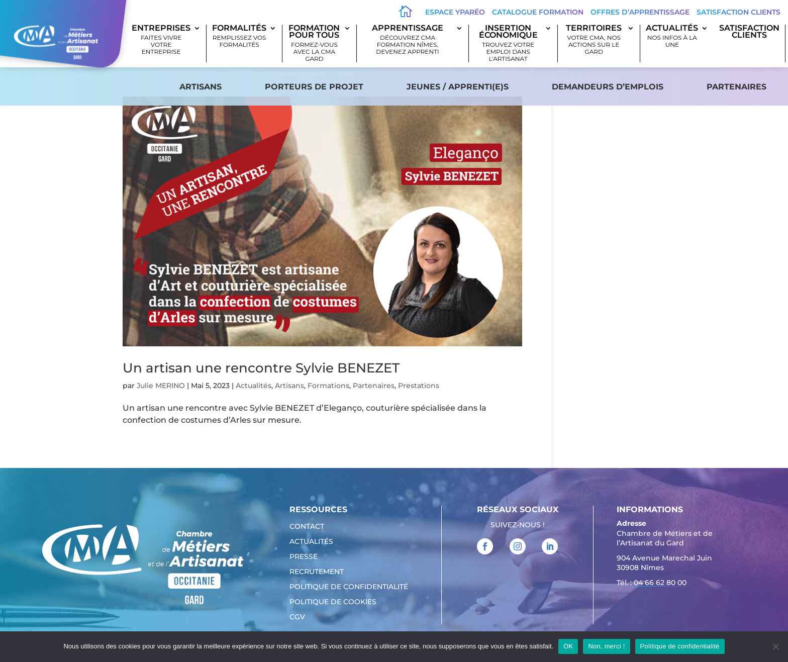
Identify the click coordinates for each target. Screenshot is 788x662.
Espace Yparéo (455, 12)
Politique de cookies (332, 602)
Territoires (593, 40)
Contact (306, 527)
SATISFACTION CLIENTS (749, 32)
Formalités (239, 36)
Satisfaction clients (738, 12)
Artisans (200, 86)
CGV (297, 617)
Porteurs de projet (314, 86)
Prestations (418, 385)
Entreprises (161, 40)
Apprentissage (407, 40)
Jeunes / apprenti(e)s (458, 86)
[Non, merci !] (775, 646)
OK (568, 646)
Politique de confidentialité (348, 587)
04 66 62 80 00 (660, 582)
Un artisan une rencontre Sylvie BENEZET (261, 368)
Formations (328, 385)
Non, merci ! (606, 646)
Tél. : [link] (651, 584)
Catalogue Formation (537, 12)
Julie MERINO (161, 385)
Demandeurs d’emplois (607, 86)
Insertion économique (508, 43)
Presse (303, 557)
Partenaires (736, 86)
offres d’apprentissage (640, 12)
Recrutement (316, 572)
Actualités (672, 36)
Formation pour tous (314, 43)
